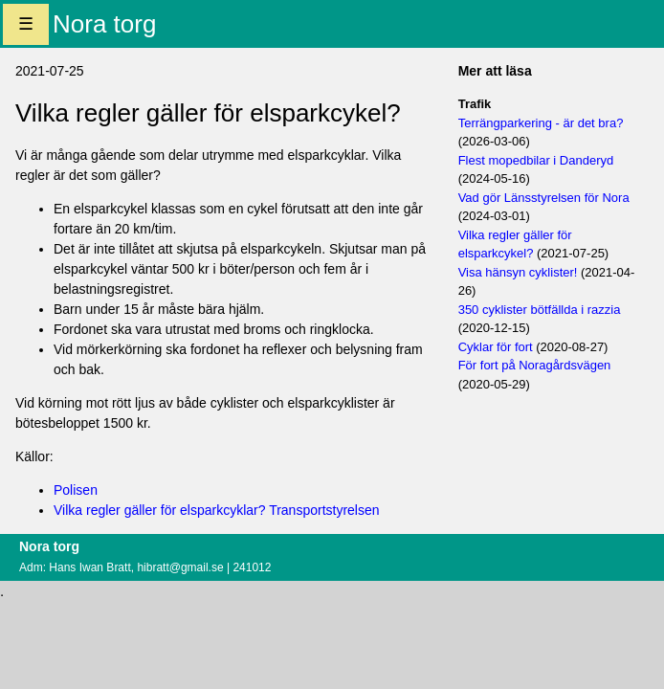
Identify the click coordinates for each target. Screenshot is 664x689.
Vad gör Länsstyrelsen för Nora (544, 197)
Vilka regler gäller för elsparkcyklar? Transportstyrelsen (217, 510)
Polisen (76, 490)
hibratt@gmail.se (180, 567)
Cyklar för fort (495, 347)
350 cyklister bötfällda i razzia (539, 309)
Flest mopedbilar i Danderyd (536, 160)
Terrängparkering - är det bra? (541, 123)
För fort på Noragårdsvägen (534, 365)
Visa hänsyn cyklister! (518, 272)
